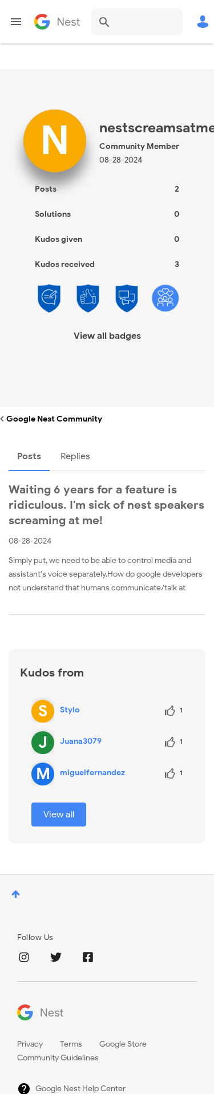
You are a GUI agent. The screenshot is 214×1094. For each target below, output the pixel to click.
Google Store (123, 1044)
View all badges (107, 336)
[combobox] (137, 22)
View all (58, 814)
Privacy (30, 1044)
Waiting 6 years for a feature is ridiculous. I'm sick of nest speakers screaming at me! (106, 505)
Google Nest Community (57, 21)
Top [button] (15, 894)
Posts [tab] (29, 456)
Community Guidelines (58, 1058)
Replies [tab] (75, 456)
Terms (71, 1044)
